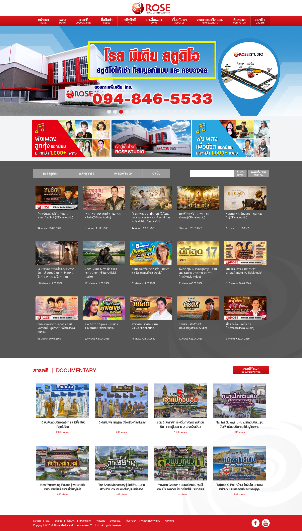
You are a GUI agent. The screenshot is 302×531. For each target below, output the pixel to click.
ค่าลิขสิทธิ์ (129, 21)
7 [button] (145, 112)
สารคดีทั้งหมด (251, 370)
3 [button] (121, 112)
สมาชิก (260, 21)
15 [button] (193, 112)
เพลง (62, 21)
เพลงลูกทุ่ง (50, 173)
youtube (266, 523)
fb (256, 523)
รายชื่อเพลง (154, 21)
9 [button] (157, 112)
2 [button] (115, 112)
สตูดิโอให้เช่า (85, 521)
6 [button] (139, 112)
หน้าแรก (43, 21)
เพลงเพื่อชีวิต (123, 173)
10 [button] (163, 112)
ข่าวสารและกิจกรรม (210, 21)
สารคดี (83, 21)
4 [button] (127, 112)
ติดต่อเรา (239, 21)
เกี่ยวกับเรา (179, 21)
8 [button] (151, 112)
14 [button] (187, 112)
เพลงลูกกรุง (86, 173)
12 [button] (175, 112)
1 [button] (109, 112)
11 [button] (169, 112)
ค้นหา (240, 173)
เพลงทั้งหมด (258, 173)
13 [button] (181, 112)
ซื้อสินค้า (107, 21)
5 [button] (133, 112)
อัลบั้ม (156, 173)
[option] (151, 71)
